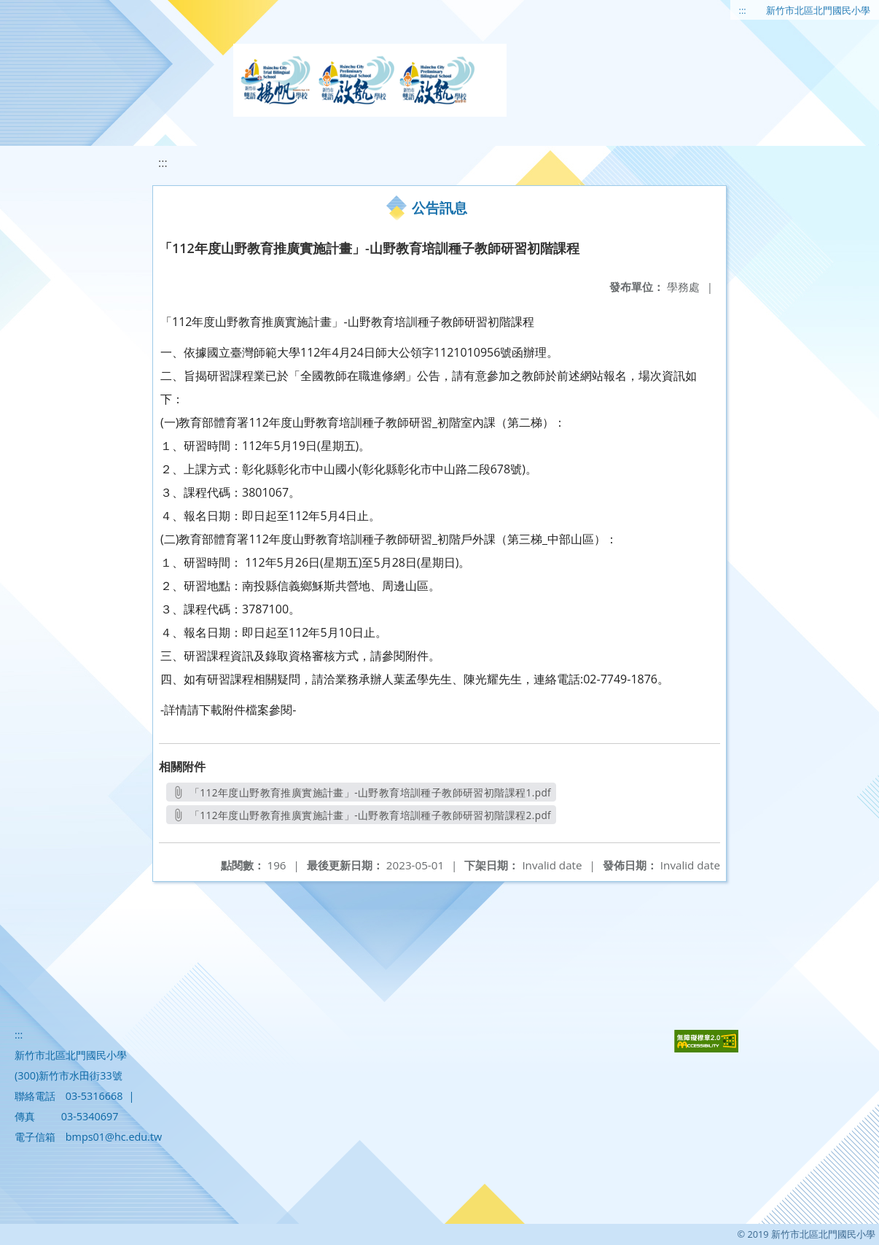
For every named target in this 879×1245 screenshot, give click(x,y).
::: (742, 10)
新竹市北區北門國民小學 (818, 10)
